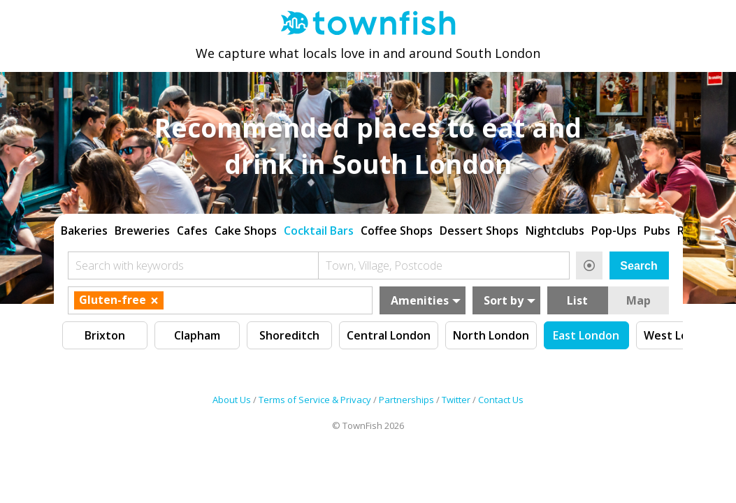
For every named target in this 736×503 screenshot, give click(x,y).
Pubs (657, 225)
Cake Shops (246, 225)
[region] (368, 224)
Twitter (456, 401)
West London (680, 330)
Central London (389, 330)
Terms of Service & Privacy (315, 401)
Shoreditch (289, 330)
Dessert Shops (479, 225)
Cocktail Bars (319, 225)
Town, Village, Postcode (384, 260)
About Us (231, 401)
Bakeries (84, 225)
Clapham (197, 330)
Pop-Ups (614, 225)
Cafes (192, 225)
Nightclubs (555, 225)
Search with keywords (129, 260)
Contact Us (501, 401)
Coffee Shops (397, 225)
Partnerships (406, 401)
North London (491, 330)
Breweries (142, 225)
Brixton (105, 330)
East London (586, 330)
